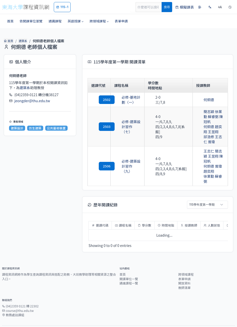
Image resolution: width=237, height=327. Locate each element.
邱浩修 (202, 131)
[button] (75, 21)
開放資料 (184, 268)
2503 (99, 124)
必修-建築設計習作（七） (127, 124)
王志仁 (213, 131)
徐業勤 (213, 111)
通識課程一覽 (129, 268)
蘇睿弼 (213, 166)
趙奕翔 (213, 121)
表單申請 (184, 264)
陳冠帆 (209, 116)
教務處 (132, 316)
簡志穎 (202, 111)
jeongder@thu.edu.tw (32, 100)
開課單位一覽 (129, 264)
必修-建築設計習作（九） (127, 156)
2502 (99, 99)
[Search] (151, 7)
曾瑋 (211, 156)
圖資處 (119, 316)
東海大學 (85, 316)
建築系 (23, 41)
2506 (99, 156)
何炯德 (202, 99)
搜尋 (167, 7)
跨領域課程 (186, 259)
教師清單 (184, 272)
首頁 (8, 41)
